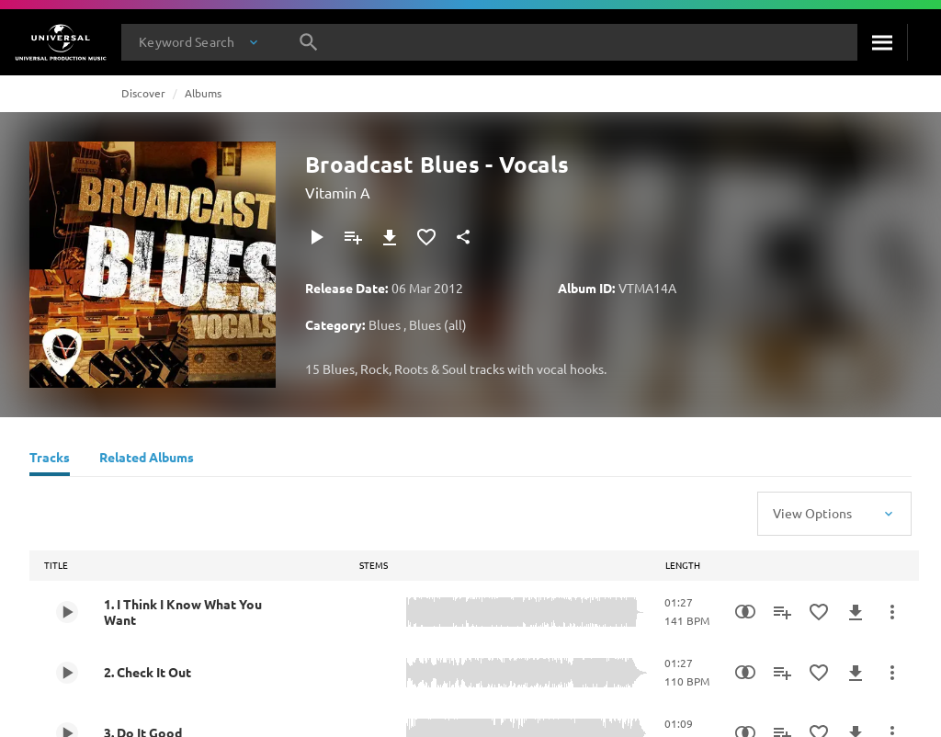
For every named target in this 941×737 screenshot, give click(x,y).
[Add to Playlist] (353, 237)
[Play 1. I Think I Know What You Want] (67, 612)
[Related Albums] (146, 459)
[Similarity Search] (745, 612)
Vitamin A (337, 192)
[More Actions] (892, 612)
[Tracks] (49, 459)
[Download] (390, 237)
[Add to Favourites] (426, 237)
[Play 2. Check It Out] (67, 673)
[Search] (882, 42)
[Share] (463, 237)
